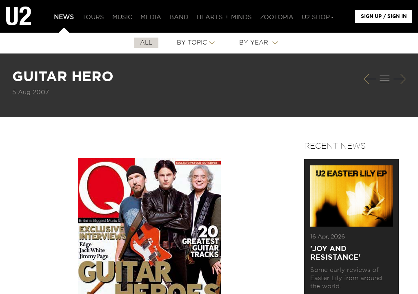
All (146, 43)
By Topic (192, 43)
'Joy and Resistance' (335, 253)
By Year (254, 43)
